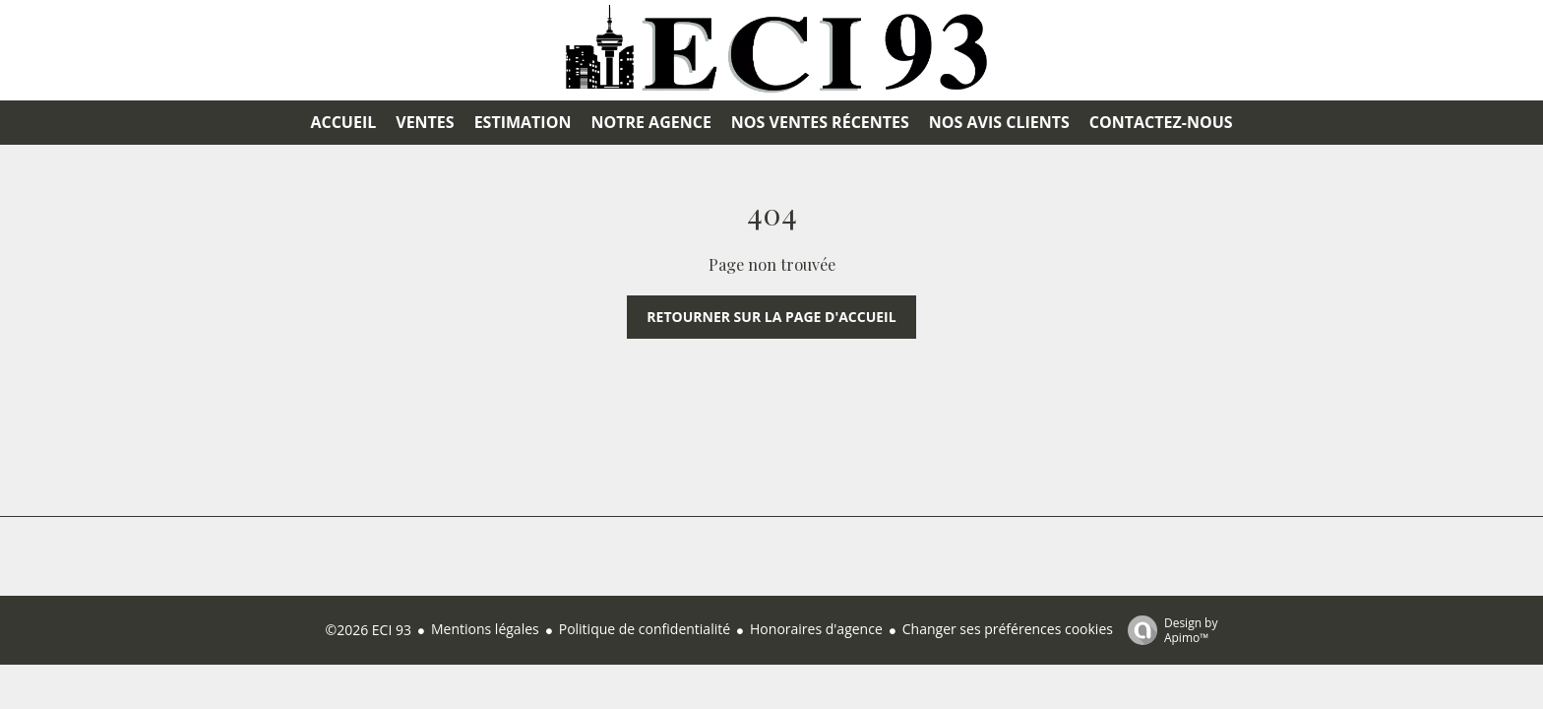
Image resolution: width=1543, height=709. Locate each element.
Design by (1168, 629)
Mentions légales (485, 628)
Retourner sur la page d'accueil (771, 316)
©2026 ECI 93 (368, 629)
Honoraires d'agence (816, 628)
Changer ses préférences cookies (1007, 628)
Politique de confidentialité (644, 628)
